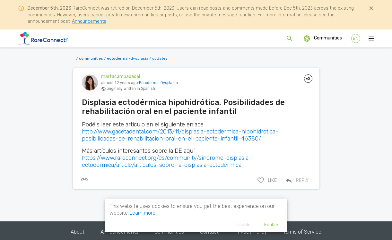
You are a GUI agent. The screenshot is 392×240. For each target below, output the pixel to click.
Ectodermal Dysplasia (158, 83)
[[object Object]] (84, 179)
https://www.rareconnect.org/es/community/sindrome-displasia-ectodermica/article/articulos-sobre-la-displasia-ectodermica (166, 161)
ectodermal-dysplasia (127, 58)
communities (91, 58)
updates (160, 58)
